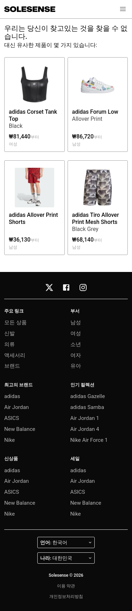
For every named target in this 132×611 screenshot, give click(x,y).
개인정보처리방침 (66, 596)
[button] (123, 9)
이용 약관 (66, 585)
